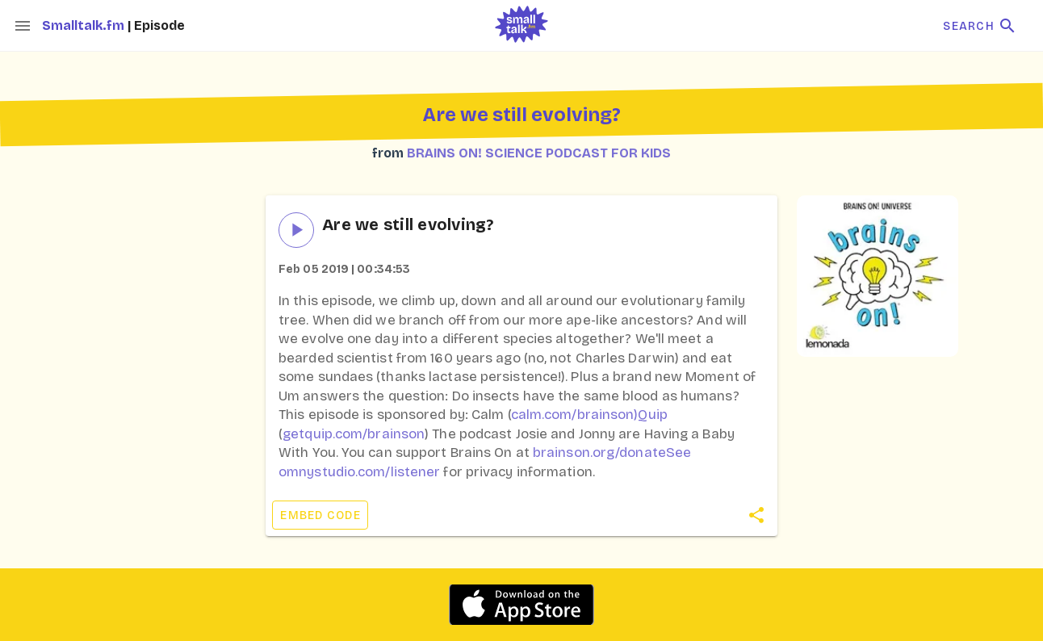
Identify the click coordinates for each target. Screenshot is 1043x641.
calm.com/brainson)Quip (589, 414)
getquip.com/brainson (354, 433)
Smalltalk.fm (85, 25)
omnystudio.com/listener (359, 471)
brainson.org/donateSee (612, 452)
